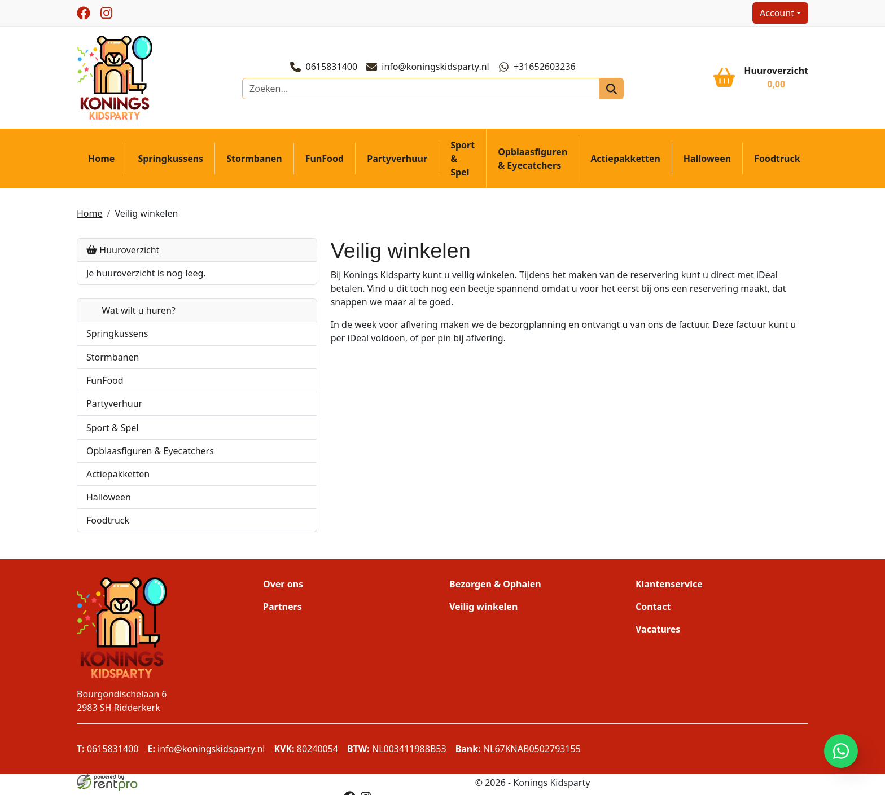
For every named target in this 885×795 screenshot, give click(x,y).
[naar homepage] (116, 79)
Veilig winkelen (146, 216)
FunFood (324, 162)
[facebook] (83, 13)
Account (777, 13)
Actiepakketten (625, 162)
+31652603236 (538, 69)
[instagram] (106, 13)
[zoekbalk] (422, 91)
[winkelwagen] (760, 79)
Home (101, 162)
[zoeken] (602, 91)
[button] (234, 337)
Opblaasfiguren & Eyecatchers (532, 162)
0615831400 (325, 69)
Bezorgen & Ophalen (495, 587)
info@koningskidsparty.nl (429, 69)
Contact (653, 610)
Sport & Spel (462, 162)
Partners (282, 610)
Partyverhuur (397, 162)
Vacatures (658, 632)
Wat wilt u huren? (131, 314)
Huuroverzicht (122, 253)
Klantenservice (669, 587)
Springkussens (170, 162)
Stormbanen (254, 162)
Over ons (283, 587)
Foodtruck (777, 162)
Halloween (707, 162)
